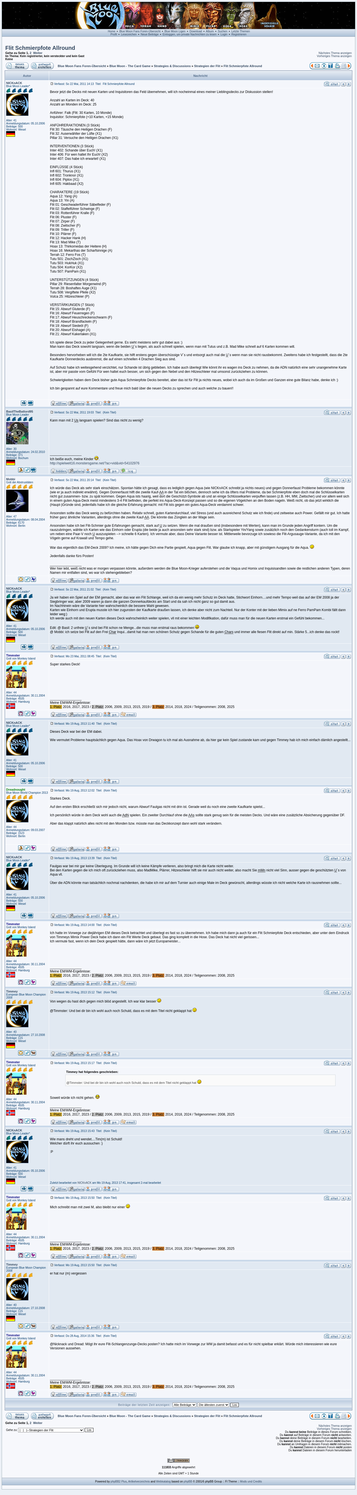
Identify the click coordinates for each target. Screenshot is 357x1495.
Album (210, 31)
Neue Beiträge (150, 34)
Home (111, 31)
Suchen (222, 31)
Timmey (12, 991)
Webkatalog (163, 1481)
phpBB (188, 1481)
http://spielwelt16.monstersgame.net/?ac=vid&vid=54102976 (94, 463)
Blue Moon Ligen (175, 31)
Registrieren (239, 34)
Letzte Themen (240, 31)
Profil (113, 34)
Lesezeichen (129, 34)
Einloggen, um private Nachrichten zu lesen (189, 34)
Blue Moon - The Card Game (129, 66)
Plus (124, 1481)
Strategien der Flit (207, 66)
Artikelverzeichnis (139, 1481)
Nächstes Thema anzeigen (335, 53)
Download (196, 31)
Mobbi (10, 479)
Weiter (37, 53)
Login (224, 34)
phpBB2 (116, 1481)
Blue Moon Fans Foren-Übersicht (139, 31)
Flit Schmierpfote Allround (40, 48)
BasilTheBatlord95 (19, 411)
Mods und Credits (251, 1481)
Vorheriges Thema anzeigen (334, 56)
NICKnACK (14, 83)
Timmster (13, 655)
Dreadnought (15, 789)
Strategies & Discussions (172, 66)
